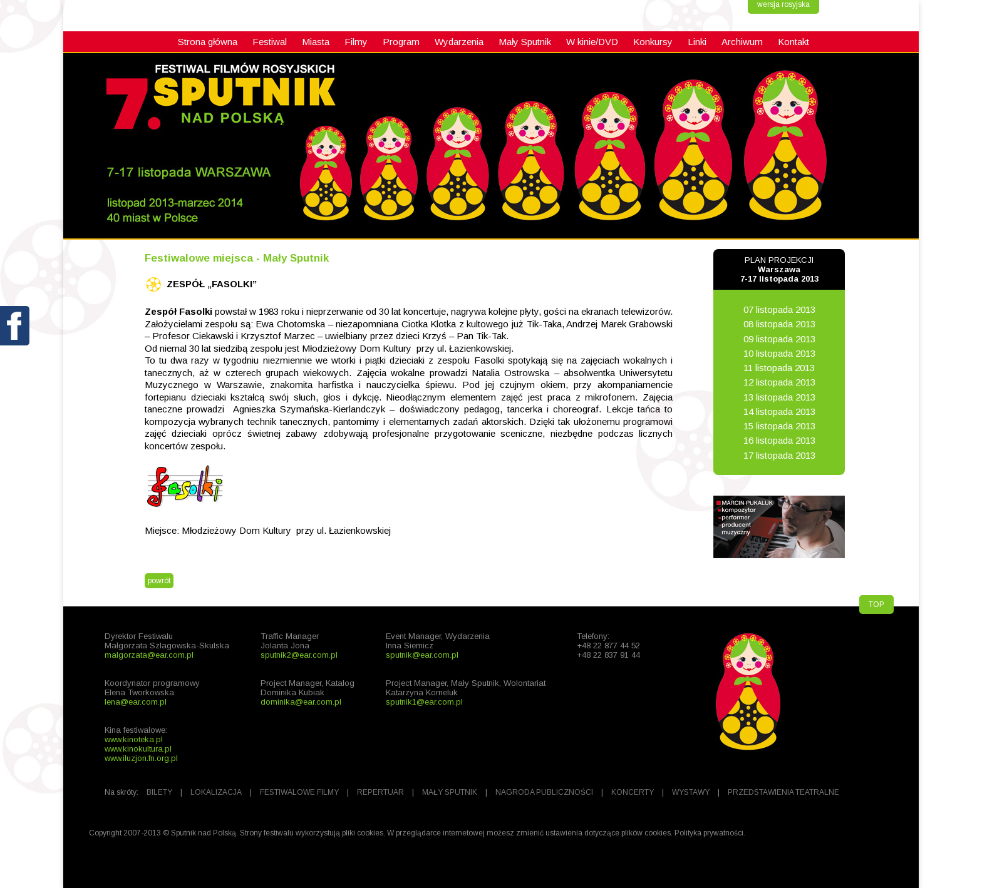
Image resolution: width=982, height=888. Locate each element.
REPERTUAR (380, 792)
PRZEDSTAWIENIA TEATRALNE (783, 792)
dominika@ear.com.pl (301, 702)
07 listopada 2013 (779, 309)
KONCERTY (632, 792)
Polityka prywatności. (709, 833)
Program (401, 41)
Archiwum (742, 41)
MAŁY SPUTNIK (449, 792)
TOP (876, 604)
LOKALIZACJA (216, 792)
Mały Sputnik (525, 41)
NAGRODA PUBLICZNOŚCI (544, 792)
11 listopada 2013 (779, 367)
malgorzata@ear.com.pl (149, 655)
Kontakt (793, 41)
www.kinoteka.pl (134, 739)
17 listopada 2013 (779, 455)
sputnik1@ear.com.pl (424, 702)
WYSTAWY (691, 792)
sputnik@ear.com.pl (422, 655)
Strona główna (207, 41)
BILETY (159, 792)
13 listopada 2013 (779, 397)
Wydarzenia (459, 41)
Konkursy (653, 41)
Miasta (315, 41)
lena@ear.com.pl (136, 702)
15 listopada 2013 (779, 426)
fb (15, 354)
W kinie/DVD (592, 41)
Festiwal (269, 41)
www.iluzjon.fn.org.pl (141, 758)
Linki (697, 41)
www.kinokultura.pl (138, 748)
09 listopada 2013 (779, 339)
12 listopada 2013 (779, 382)
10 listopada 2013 (779, 353)
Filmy (356, 41)
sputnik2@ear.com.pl (299, 655)
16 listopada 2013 (779, 440)
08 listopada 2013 (779, 324)
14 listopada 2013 (779, 411)
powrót (159, 580)
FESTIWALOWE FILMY (299, 792)
